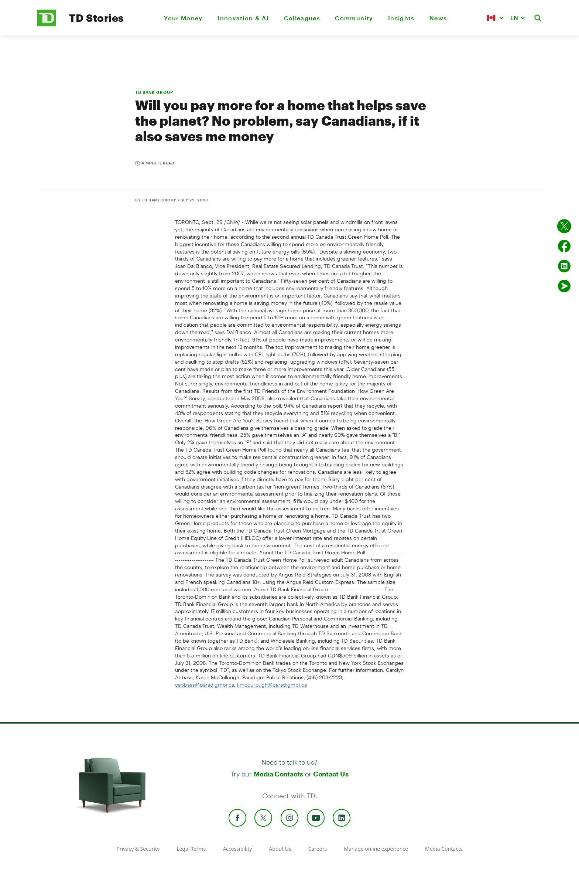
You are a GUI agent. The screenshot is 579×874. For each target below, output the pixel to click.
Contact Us (330, 774)
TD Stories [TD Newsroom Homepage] (96, 18)
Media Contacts (278, 774)
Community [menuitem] (354, 17)
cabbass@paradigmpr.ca (204, 684)
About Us (280, 848)
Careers (317, 848)
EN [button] (514, 17)
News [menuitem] (438, 17)
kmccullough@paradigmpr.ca (272, 684)
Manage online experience (376, 848)
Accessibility (237, 848)
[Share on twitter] (564, 226)
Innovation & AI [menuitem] (243, 17)
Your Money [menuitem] (183, 17)
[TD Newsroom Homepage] (46, 24)
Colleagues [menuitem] (302, 17)
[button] (495, 17)
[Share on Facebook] (564, 246)
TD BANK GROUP (154, 92)
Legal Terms (191, 848)
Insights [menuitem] (401, 17)
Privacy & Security (138, 848)
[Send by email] (564, 286)
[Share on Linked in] (564, 266)
